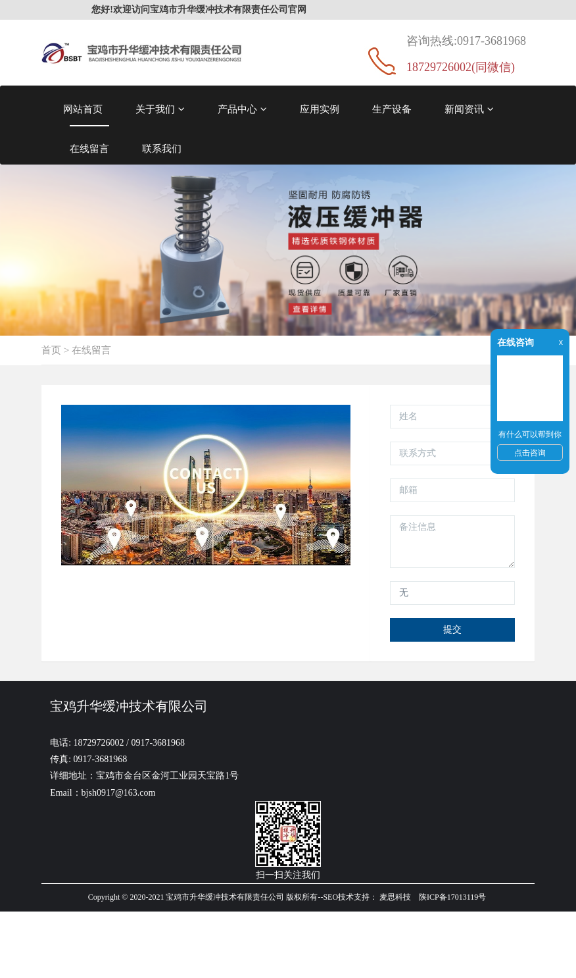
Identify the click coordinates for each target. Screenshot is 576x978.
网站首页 (83, 109)
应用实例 (319, 109)
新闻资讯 (469, 109)
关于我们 (160, 109)
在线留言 (89, 148)
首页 (51, 349)
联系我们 (161, 148)
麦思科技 (395, 897)
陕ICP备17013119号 (452, 897)
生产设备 (392, 109)
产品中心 (242, 109)
